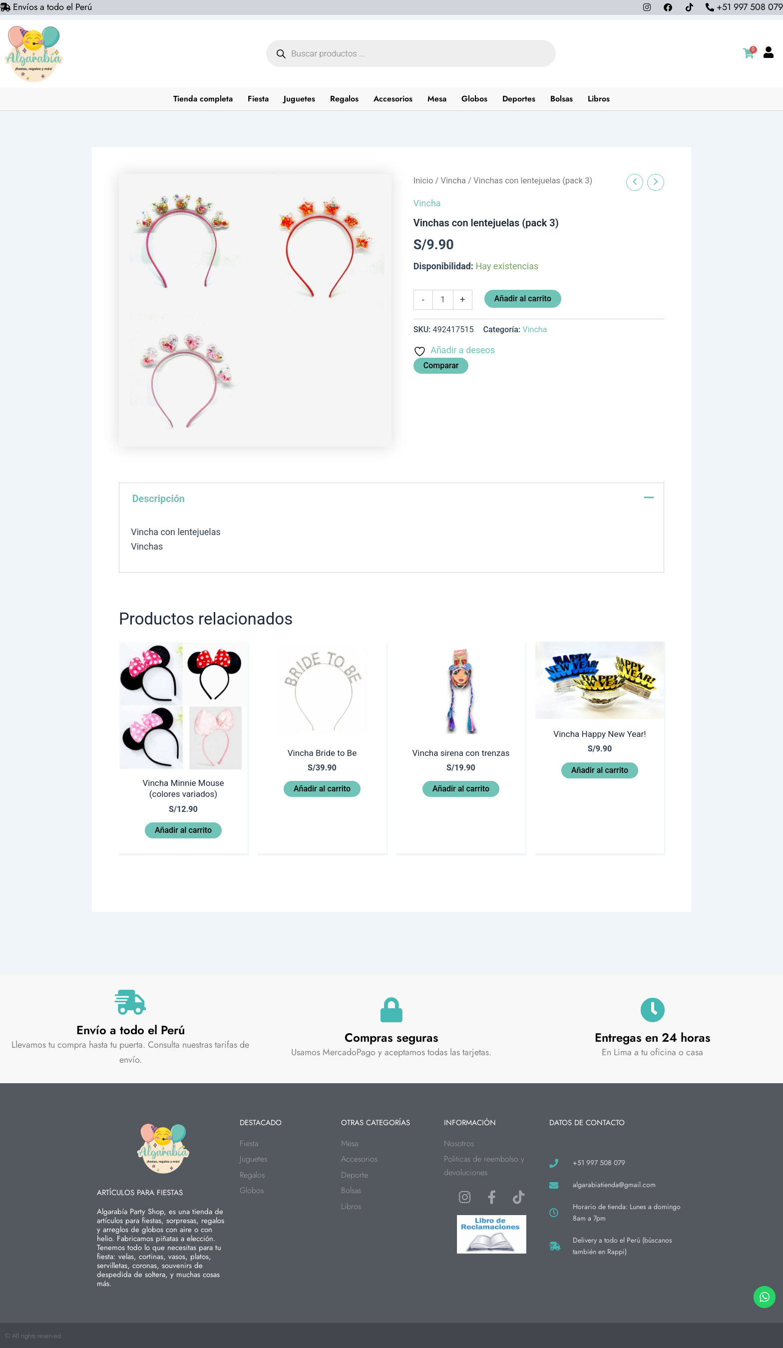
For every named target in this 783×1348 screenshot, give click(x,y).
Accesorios (393, 98)
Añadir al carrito (522, 298)
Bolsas (562, 98)
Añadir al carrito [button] (183, 832)
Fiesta (258, 98)
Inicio (423, 180)
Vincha (453, 180)
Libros (599, 98)
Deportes (519, 98)
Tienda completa (203, 98)
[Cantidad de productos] (442, 300)
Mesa (437, 98)
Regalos (345, 98)
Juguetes (300, 98)
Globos (475, 98)
